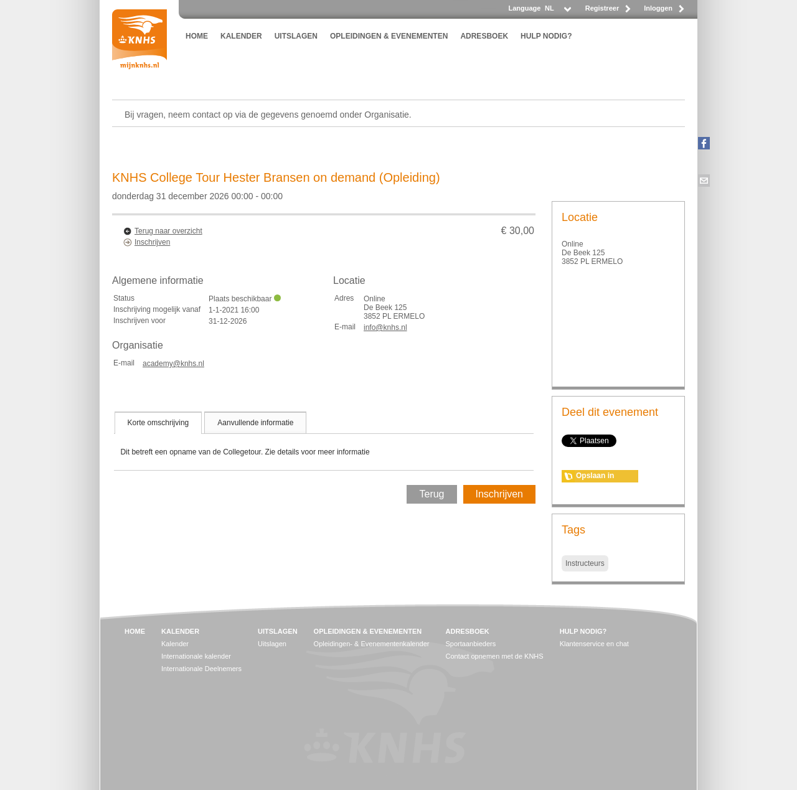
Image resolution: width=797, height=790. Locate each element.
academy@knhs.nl (173, 363)
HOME (197, 36)
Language (524, 8)
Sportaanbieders (471, 643)
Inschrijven (152, 242)
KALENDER (241, 36)
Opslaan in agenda (595, 476)
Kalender (175, 643)
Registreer (602, 8)
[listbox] (557, 11)
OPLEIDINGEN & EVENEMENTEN (389, 36)
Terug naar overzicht (168, 231)
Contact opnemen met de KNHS (495, 656)
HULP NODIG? (546, 36)
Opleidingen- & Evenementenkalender (372, 643)
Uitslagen (272, 643)
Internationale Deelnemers (201, 668)
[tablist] (323, 441)
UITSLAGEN (296, 36)
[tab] (158, 422)
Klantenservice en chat (594, 643)
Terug (431, 494)
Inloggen (658, 8)
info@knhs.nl (385, 327)
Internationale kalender (196, 656)
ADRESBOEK (484, 36)
